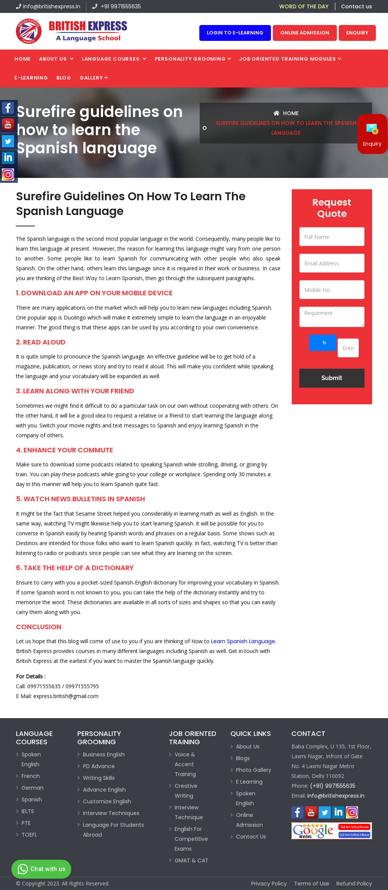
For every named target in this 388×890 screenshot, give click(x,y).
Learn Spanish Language (243, 641)
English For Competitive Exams (191, 839)
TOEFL (29, 835)
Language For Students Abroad (113, 830)
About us (53, 58)
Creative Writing (186, 791)
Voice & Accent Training (185, 764)
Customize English (107, 801)
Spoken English (31, 759)
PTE (26, 823)
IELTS (28, 811)
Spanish (32, 799)
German (33, 788)
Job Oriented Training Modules (287, 58)
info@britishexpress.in (48, 6)
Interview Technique (189, 812)
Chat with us (40, 869)
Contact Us (251, 836)
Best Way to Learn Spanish (107, 278)
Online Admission (304, 32)
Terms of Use (311, 883)
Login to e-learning (235, 32)
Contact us (356, 6)
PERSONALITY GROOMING (190, 58)
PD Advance (99, 766)
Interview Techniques (111, 813)
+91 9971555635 (116, 6)
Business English (104, 754)
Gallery (91, 77)
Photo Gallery (253, 770)
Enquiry (357, 32)
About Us (248, 746)
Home (22, 58)
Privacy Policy (269, 883)
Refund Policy (354, 883)
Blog (63, 77)
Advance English (104, 789)
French (31, 776)
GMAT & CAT (191, 860)
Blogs (243, 758)
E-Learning (31, 77)
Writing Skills (99, 778)
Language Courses (111, 58)
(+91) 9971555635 (332, 786)
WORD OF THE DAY (304, 6)
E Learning (249, 782)
